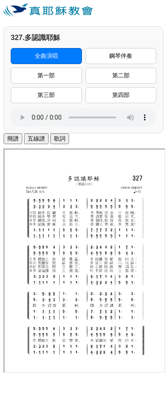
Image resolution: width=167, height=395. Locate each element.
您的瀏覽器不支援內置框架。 (84, 261)
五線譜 (36, 138)
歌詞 (59, 138)
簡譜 (13, 138)
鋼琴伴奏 (120, 55)
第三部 (46, 95)
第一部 (46, 75)
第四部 (121, 95)
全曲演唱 (46, 55)
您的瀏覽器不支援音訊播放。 (83, 117)
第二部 (121, 75)
